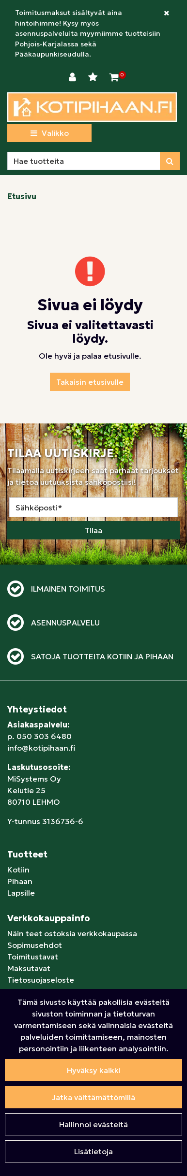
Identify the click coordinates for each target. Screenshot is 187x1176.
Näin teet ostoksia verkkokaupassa (72, 933)
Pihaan (19, 881)
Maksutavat (28, 968)
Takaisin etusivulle (90, 382)
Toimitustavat (32, 956)
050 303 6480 (44, 736)
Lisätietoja (93, 1151)
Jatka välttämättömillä (93, 1097)
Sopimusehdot (34, 945)
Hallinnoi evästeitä (93, 1124)
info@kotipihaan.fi (41, 748)
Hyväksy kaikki (94, 1070)
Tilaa (93, 530)
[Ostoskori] (114, 77)
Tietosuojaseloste (40, 980)
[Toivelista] (94, 77)
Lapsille (21, 893)
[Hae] (83, 161)
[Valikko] (49, 133)
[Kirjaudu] (73, 77)
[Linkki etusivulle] (92, 107)
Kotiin (18, 869)
